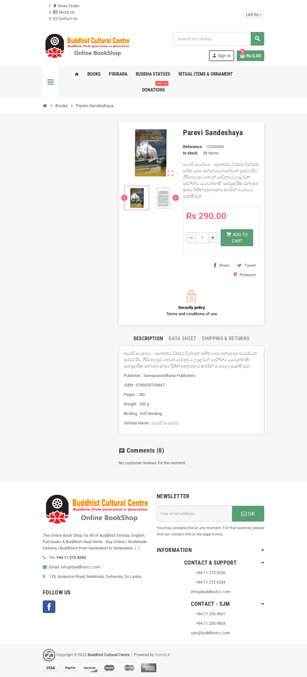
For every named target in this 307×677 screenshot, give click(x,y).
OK (248, 514)
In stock (190, 153)
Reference (192, 146)
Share (221, 265)
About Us (64, 12)
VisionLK (162, 655)
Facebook (49, 606)
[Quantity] (202, 238)
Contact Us (65, 18)
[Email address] (194, 514)
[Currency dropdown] (253, 15)
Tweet (246, 265)
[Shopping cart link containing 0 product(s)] (250, 55)
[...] (137, 548)
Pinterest (245, 274)
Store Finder (66, 5)
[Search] (218, 39)
